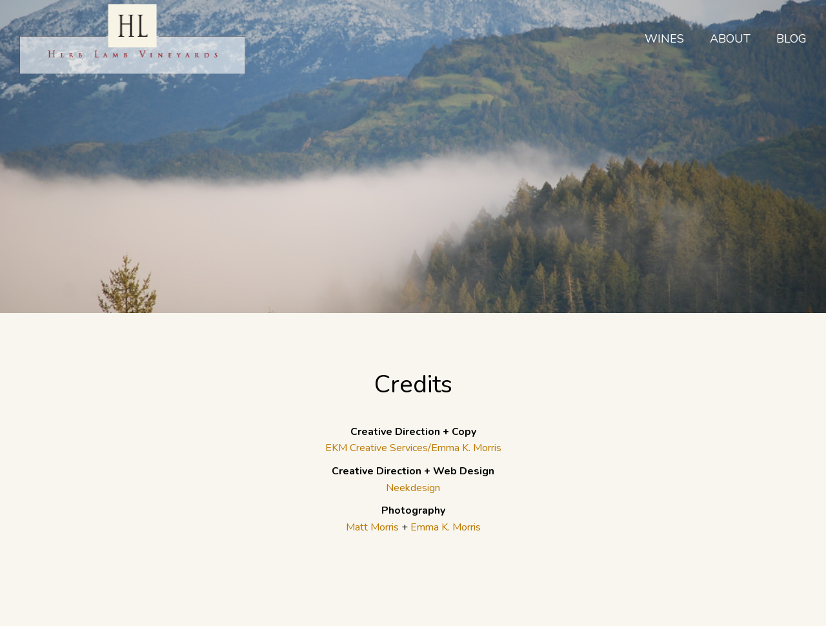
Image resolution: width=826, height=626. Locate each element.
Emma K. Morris (445, 527)
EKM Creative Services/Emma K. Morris (413, 448)
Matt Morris (372, 527)
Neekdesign (413, 488)
